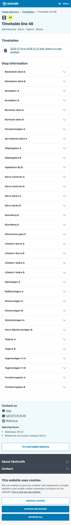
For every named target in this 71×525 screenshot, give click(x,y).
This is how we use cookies (25, 492)
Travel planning (10, 11)
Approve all (35, 517)
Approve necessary (35, 509)
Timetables (28, 11)
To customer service (35, 446)
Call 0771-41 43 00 (16, 415)
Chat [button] (8, 410)
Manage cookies (35, 501)
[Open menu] (63, 3)
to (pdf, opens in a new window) (36, 50)
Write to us (12, 420)
